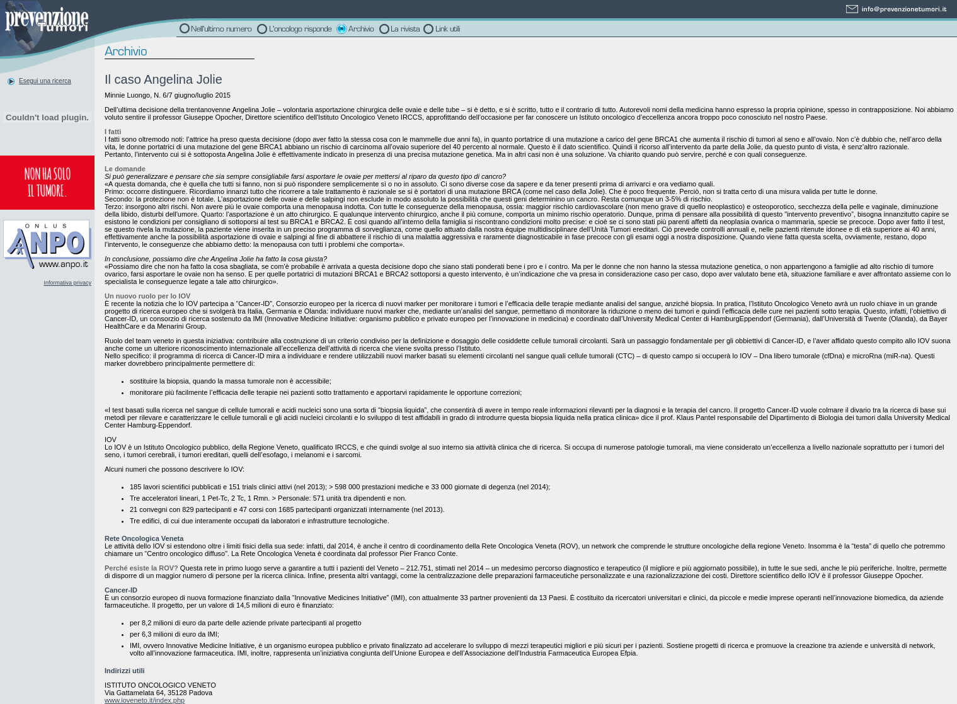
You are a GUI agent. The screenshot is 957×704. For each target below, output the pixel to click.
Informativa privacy (67, 283)
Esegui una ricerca (45, 80)
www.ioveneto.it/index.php (145, 700)
